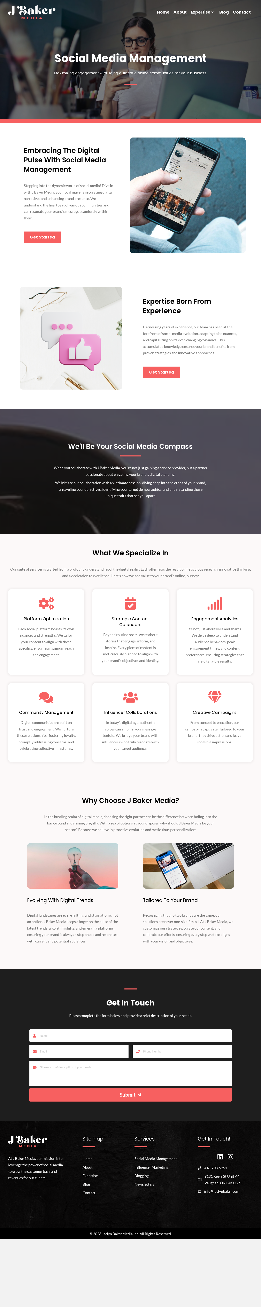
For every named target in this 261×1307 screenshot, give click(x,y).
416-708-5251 (215, 1167)
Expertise (90, 1175)
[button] (212, 12)
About (88, 1167)
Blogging (142, 1175)
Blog (86, 1184)
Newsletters (144, 1184)
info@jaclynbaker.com (221, 1191)
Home (87, 1158)
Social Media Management (156, 1158)
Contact (89, 1192)
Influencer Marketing (151, 1167)
